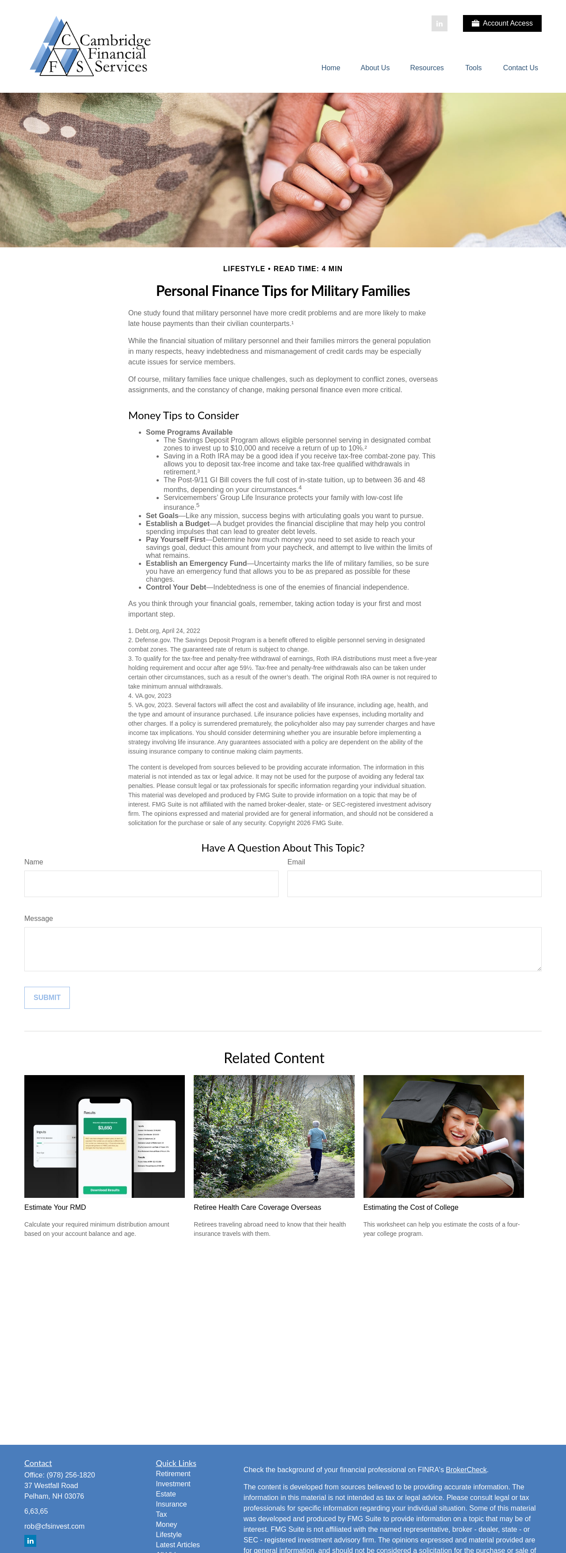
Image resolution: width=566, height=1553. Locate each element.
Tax (161, 1514)
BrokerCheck (466, 1469)
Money (166, 1524)
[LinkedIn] (439, 23)
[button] (331, 68)
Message (38, 918)
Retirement (173, 1473)
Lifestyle (169, 1534)
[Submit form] (47, 998)
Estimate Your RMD (55, 1207)
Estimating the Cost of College (411, 1207)
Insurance (171, 1504)
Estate (166, 1494)
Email (296, 862)
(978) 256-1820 (70, 1475)
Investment (173, 1484)
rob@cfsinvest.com (54, 1526)
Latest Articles (178, 1545)
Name (33, 862)
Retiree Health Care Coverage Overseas (257, 1207)
